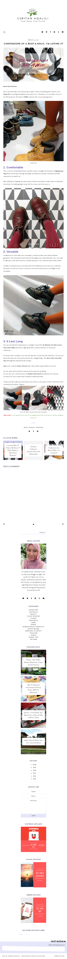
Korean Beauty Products (33, 626)
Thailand (33, 633)
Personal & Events (33, 631)
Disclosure (26, 934)
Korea (33, 624)
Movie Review (33, 629)
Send (33, 815)
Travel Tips (33, 637)
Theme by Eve (59, 956)
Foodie (33, 618)
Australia (33, 612)
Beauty (33, 614)
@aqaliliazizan (59, 945)
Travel (33, 635)
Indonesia (33, 620)
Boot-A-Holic (29, 427)
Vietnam (33, 639)
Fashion (39, 427)
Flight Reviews (33, 616)
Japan (33, 622)
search (42, 532)
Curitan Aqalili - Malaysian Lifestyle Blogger (26, 956)
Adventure (33, 610)
